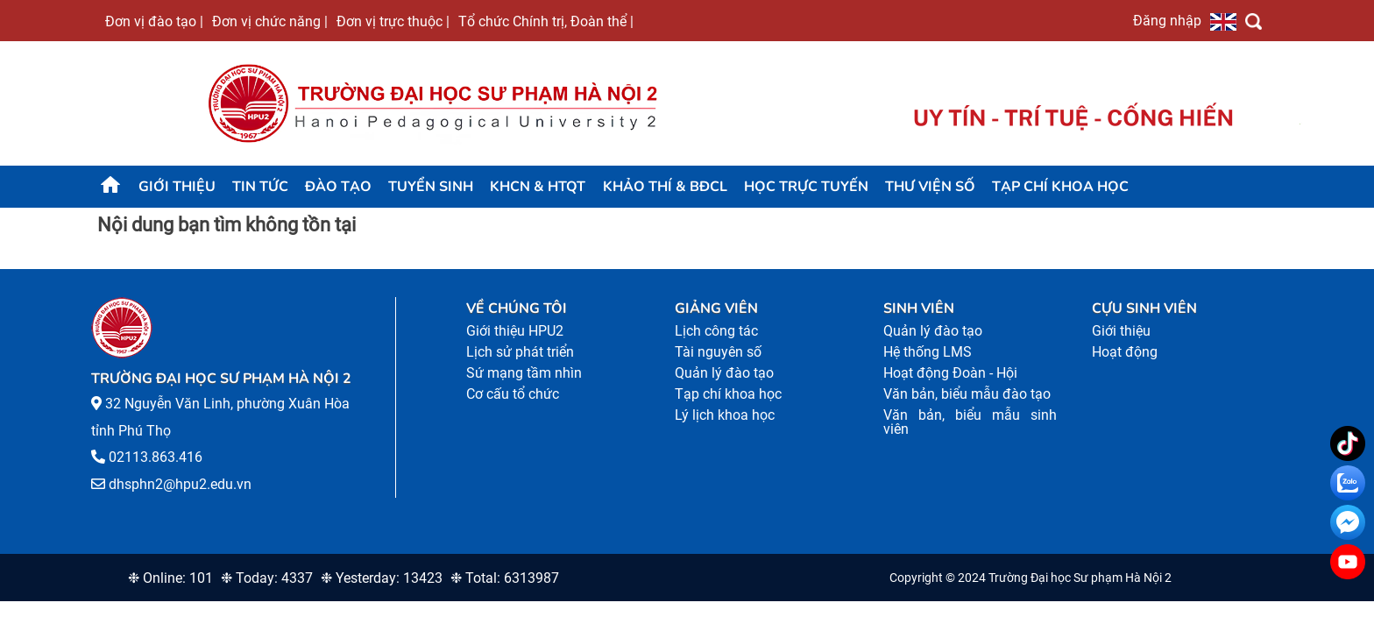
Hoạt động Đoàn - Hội (950, 373)
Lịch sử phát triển (520, 352)
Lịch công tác (716, 331)
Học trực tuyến (806, 186)
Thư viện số (930, 186)
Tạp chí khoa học (1060, 186)
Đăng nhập (1167, 20)
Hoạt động (1125, 352)
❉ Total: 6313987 (504, 578)
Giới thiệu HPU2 (514, 331)
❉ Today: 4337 (267, 578)
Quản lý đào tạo (724, 373)
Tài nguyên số (718, 352)
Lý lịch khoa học (725, 415)
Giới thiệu (177, 186)
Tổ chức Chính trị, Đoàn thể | (546, 21)
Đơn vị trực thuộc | (393, 21)
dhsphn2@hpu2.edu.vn (180, 484)
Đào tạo (338, 186)
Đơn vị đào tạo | (154, 21)
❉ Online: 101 (170, 578)
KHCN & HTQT (537, 186)
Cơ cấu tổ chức (512, 394)
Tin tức (260, 186)
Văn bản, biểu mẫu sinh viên (970, 422)
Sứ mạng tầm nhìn (524, 373)
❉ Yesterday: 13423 (382, 578)
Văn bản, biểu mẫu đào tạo (967, 394)
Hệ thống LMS (927, 352)
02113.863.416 (155, 457)
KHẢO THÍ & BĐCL (665, 186)
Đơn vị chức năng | (270, 21)
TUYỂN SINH (430, 186)
